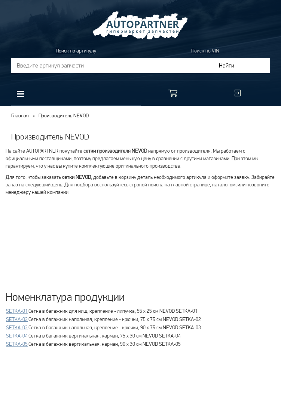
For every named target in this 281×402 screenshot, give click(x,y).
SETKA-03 (17, 327)
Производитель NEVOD (64, 115)
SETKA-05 (17, 344)
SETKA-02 (17, 319)
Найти (226, 65)
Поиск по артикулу (76, 51)
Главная (20, 115)
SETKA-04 (17, 336)
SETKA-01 (17, 311)
